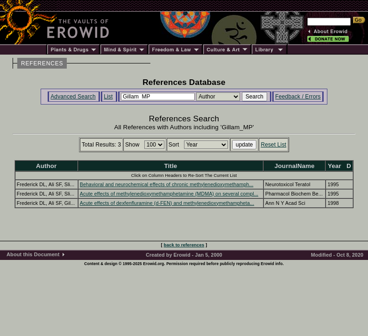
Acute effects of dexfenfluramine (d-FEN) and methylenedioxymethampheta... (167, 203)
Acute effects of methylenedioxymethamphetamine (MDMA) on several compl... (169, 193)
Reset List (273, 144)
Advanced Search (73, 96)
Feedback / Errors (297, 96)
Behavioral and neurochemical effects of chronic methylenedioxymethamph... (167, 184)
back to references (184, 244)
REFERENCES (42, 63)
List (108, 96)
